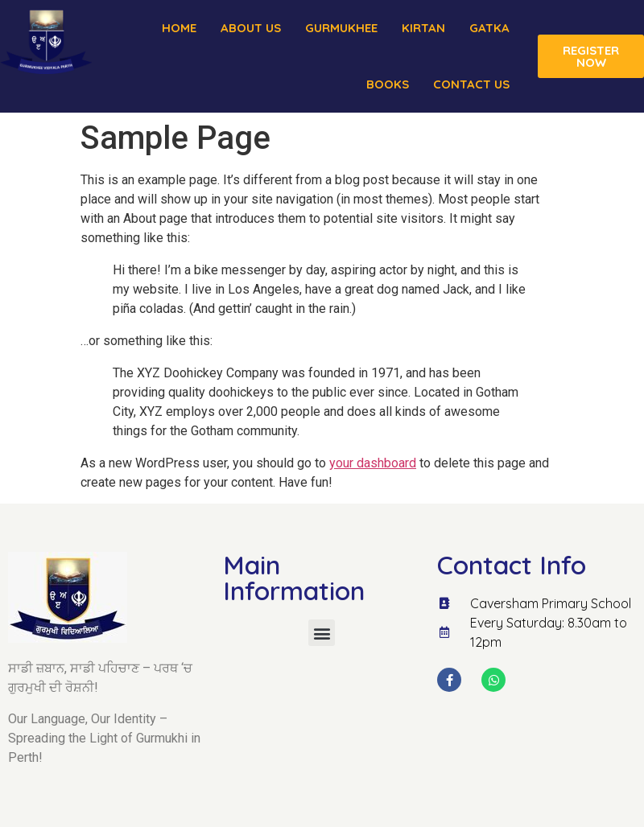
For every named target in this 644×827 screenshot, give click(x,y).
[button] (321, 632)
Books (387, 84)
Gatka (489, 27)
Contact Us (471, 84)
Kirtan (423, 27)
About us (251, 27)
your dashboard (372, 463)
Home (179, 27)
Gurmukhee (341, 27)
